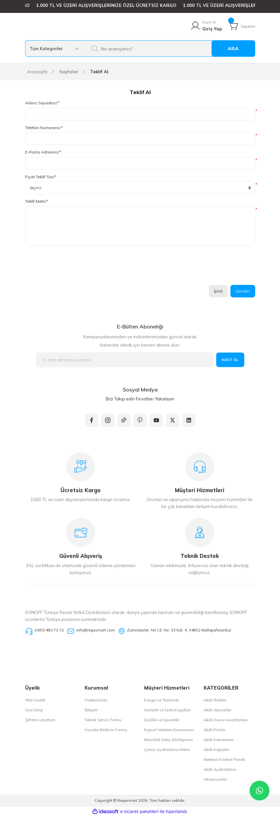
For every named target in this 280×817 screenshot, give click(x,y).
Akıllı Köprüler (216, 750)
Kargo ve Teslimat (161, 700)
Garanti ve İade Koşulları (167, 710)
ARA (233, 48)
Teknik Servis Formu (103, 720)
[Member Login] (206, 26)
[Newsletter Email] (125, 360)
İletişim (91, 710)
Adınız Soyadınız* (42, 103)
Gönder (242, 291)
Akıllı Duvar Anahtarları (226, 720)
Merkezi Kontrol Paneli (224, 760)
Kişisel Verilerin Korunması (169, 730)
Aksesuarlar (215, 780)
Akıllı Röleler (215, 700)
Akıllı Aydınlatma (220, 770)
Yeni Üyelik (35, 700)
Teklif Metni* (36, 201)
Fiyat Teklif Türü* (40, 177)
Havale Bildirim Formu (106, 730)
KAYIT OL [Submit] (230, 360)
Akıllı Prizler (214, 730)
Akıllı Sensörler (217, 710)
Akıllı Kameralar (219, 740)
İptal (217, 291)
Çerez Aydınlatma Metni (167, 750)
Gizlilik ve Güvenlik (161, 720)
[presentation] (75, 268)
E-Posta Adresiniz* (43, 152)
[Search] (170, 49)
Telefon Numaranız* (44, 127)
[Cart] (241, 26)
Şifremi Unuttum (40, 720)
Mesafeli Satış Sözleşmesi (168, 740)
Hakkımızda (96, 700)
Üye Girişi (34, 710)
